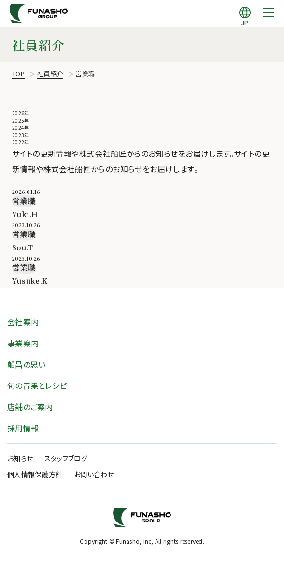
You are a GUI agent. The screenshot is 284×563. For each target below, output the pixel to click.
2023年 (20, 134)
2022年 (20, 142)
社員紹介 (50, 73)
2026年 (20, 113)
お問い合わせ (94, 474)
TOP (18, 73)
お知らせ (20, 458)
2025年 (20, 120)
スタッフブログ (65, 458)
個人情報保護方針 (34, 474)
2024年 (20, 127)
